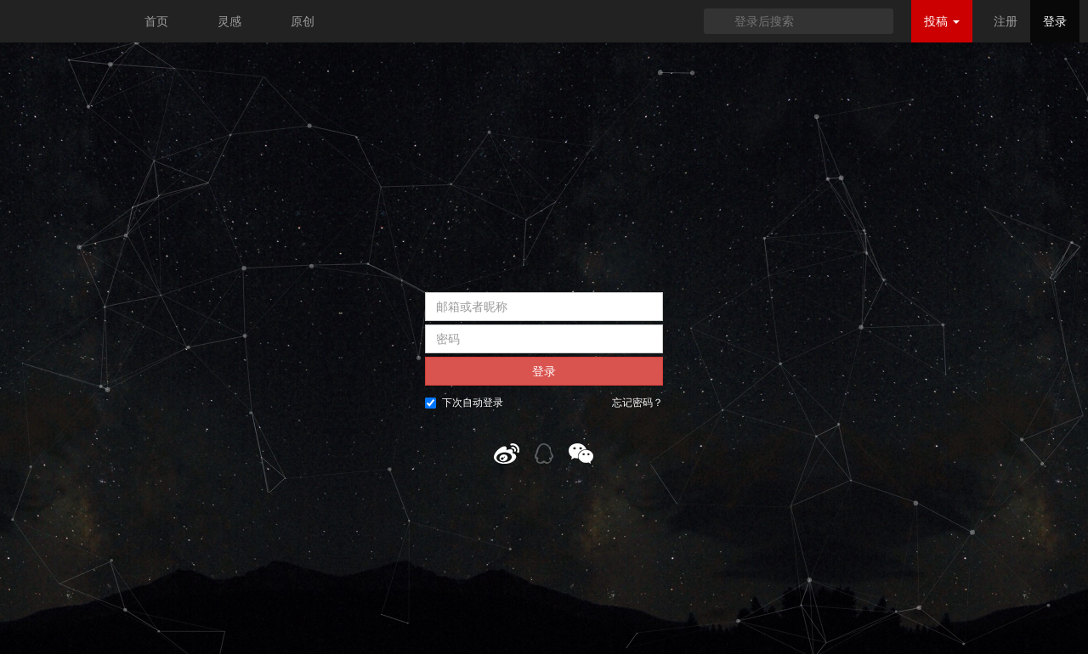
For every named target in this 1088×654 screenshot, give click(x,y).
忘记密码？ (637, 402)
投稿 (942, 21)
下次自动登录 (464, 403)
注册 (1005, 21)
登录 (1055, 21)
